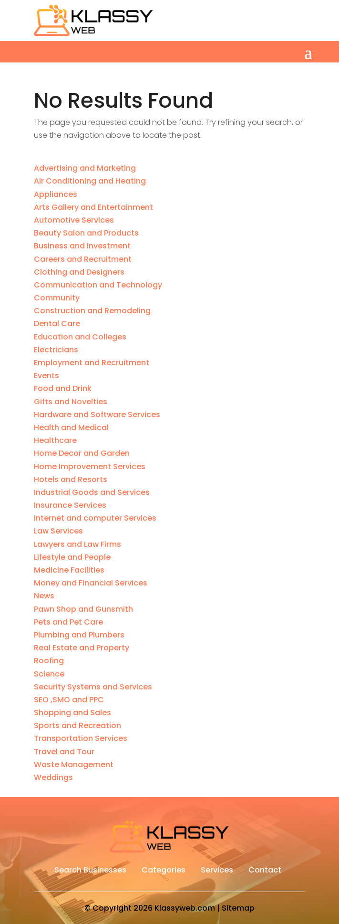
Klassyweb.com (184, 908)
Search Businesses (90, 871)
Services (217, 871)
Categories (163, 871)
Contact (264, 871)
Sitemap (238, 908)
